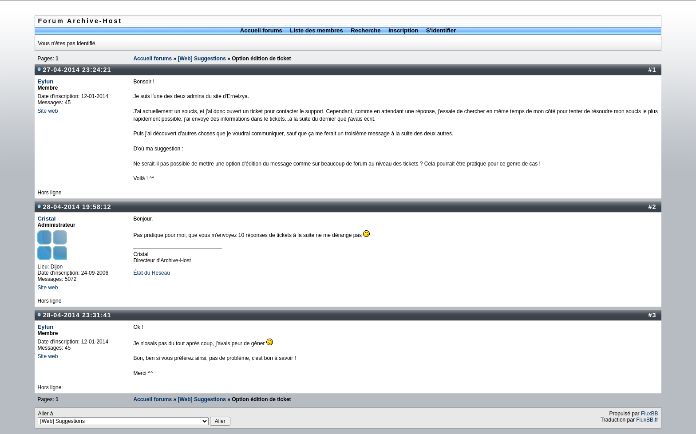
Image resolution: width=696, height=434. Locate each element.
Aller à (134, 418)
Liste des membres (316, 30)
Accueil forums (261, 30)
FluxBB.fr (647, 420)
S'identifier (441, 30)
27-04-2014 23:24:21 (77, 69)
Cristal (46, 218)
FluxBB (649, 413)
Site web (47, 111)
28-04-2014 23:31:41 (77, 315)
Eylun (45, 81)
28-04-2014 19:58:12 (77, 206)
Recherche (365, 30)
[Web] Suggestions (201, 58)
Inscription (403, 30)
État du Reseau (151, 273)
